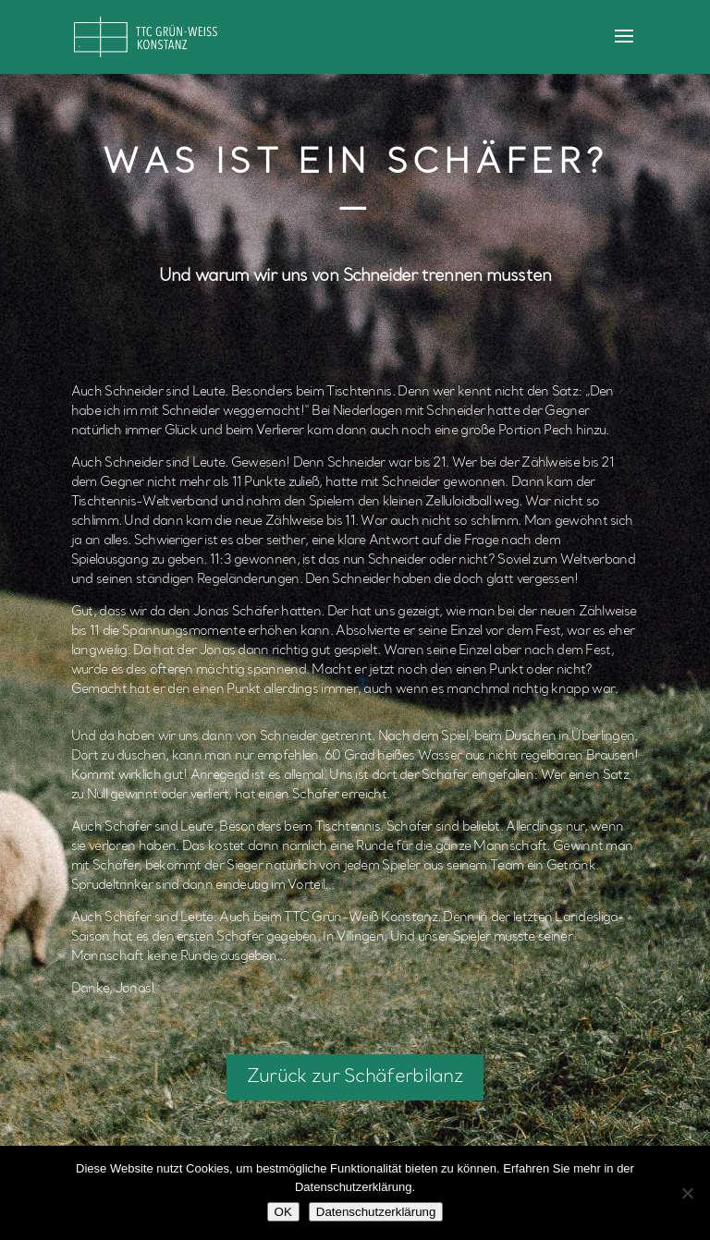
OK (283, 1212)
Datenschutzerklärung (376, 1212)
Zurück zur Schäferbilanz (355, 1077)
